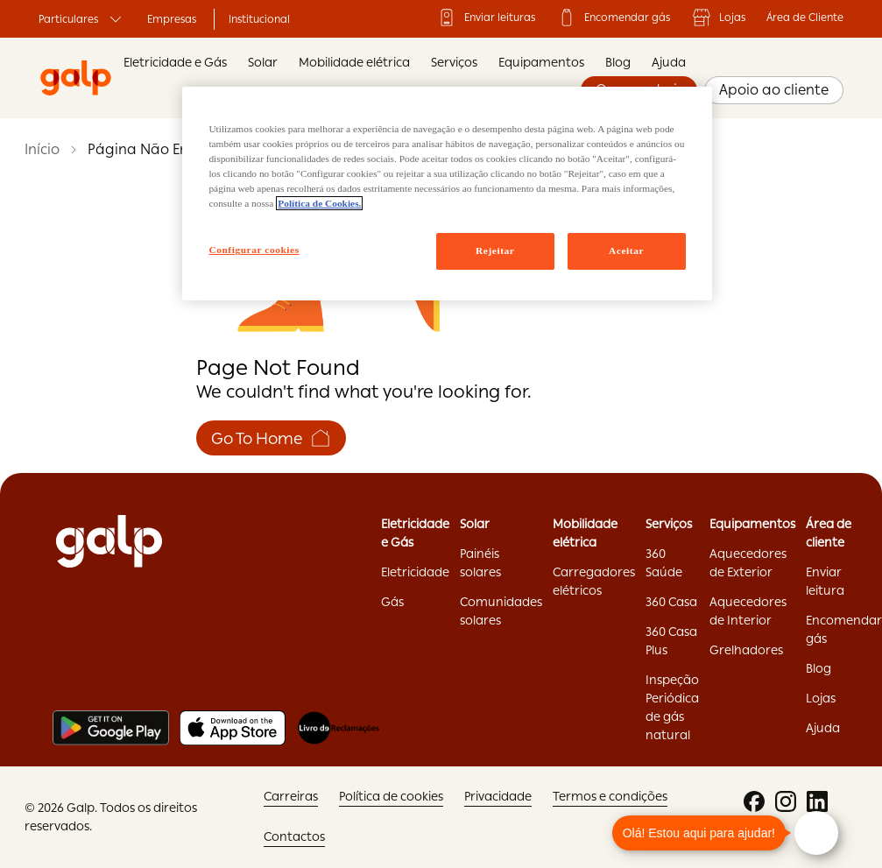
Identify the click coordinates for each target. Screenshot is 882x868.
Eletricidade (415, 572)
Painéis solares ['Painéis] (480, 563)
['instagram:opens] (785, 801)
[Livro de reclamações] (338, 727)
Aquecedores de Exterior (748, 563)
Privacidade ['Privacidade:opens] (498, 796)
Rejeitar (495, 250)
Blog (618, 62)
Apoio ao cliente (774, 90)
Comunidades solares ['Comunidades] (501, 611)
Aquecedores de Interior (748, 611)
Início (42, 149)
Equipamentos (541, 62)
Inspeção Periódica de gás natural (672, 707)
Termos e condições (610, 796)
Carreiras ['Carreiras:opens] (291, 796)
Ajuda (669, 62)
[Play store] (111, 727)
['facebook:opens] (754, 801)
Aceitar (626, 250)
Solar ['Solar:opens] (475, 524)
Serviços (454, 62)
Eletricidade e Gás (175, 62)
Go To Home (271, 437)
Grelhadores (746, 650)
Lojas (718, 17)
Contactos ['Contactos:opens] (294, 836)
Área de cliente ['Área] (828, 533)
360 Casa (671, 602)
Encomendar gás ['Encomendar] (613, 17)
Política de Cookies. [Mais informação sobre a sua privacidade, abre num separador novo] (319, 203)
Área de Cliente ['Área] (804, 18)
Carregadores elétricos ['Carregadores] (594, 581)
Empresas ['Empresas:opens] (171, 19)
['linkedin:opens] (817, 801)
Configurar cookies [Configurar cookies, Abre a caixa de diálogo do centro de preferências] (253, 249)
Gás (392, 602)
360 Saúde (664, 563)
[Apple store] (233, 727)
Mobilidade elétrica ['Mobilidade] (585, 533)
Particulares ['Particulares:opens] (82, 19)
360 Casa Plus (671, 641)
